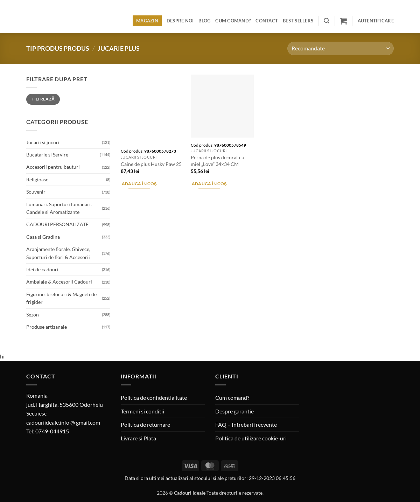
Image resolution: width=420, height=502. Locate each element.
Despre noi (180, 20)
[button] (326, 21)
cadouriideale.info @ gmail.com (63, 422)
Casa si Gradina (43, 237)
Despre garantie (234, 411)
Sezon (32, 315)
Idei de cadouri (42, 269)
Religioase (37, 179)
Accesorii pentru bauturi (53, 167)
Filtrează (43, 99)
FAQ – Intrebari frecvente (246, 424)
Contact (266, 20)
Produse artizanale (46, 327)
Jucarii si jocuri (42, 142)
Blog (204, 20)
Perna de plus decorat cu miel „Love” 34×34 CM (217, 160)
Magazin (147, 20)
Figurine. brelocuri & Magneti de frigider (61, 298)
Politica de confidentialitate (154, 397)
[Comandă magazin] (340, 48)
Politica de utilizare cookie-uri (251, 438)
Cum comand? (233, 20)
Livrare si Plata (138, 438)
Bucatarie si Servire (47, 155)
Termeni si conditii (142, 411)
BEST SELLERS (298, 20)
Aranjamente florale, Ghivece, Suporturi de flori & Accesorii (58, 253)
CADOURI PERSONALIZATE (57, 224)
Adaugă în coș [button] (139, 183)
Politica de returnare (145, 424)
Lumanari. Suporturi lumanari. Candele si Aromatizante (59, 208)
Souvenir (36, 192)
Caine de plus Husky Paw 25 (151, 164)
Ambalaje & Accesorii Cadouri (59, 282)
